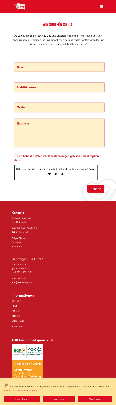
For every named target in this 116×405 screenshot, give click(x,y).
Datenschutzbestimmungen (52, 156)
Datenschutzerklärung (26, 390)
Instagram (17, 246)
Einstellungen (22, 398)
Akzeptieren (95, 398)
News (14, 305)
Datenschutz (18, 320)
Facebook (16, 242)
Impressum (9, 390)
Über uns (16, 300)
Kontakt (15, 310)
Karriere (16, 315)
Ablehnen (59, 398)
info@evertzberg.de (22, 282)
